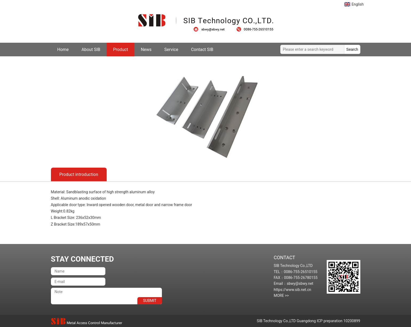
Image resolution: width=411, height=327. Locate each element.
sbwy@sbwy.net (212, 29)
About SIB (91, 49)
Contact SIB (202, 49)
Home (63, 49)
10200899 (352, 321)
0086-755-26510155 (255, 29)
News (146, 49)
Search (352, 49)
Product (120, 49)
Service (171, 49)
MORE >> (281, 295)
